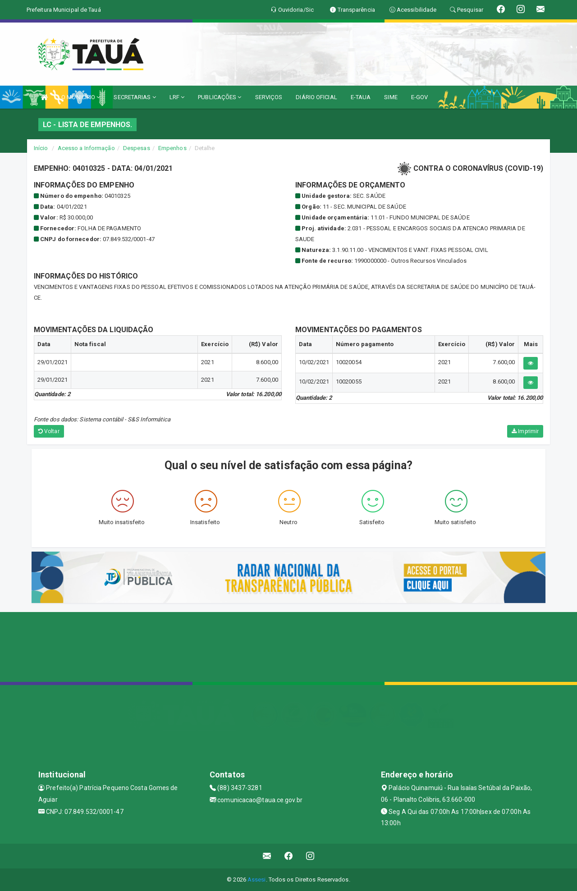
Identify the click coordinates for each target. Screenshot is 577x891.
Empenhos (172, 148)
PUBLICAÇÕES (219, 97)
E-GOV (419, 97)
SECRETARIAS (135, 97)
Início (41, 148)
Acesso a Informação (86, 148)
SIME (390, 97)
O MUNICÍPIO (80, 97)
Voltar (49, 431)
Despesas (136, 148)
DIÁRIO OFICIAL (316, 97)
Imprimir (525, 431)
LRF (177, 97)
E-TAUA (361, 97)
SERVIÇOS (269, 97)
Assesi (256, 879)
